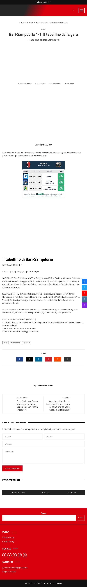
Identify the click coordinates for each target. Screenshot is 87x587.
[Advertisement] (43, 62)
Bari (6, 343)
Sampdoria (16, 343)
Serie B (27, 343)
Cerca (43, 513)
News (43, 29)
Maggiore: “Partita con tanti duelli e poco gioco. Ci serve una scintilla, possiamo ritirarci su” (58, 404)
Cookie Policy (8, 541)
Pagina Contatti (9, 571)
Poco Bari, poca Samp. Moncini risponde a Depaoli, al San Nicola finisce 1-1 (29, 404)
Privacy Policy (8, 537)
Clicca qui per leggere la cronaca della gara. (28, 155)
